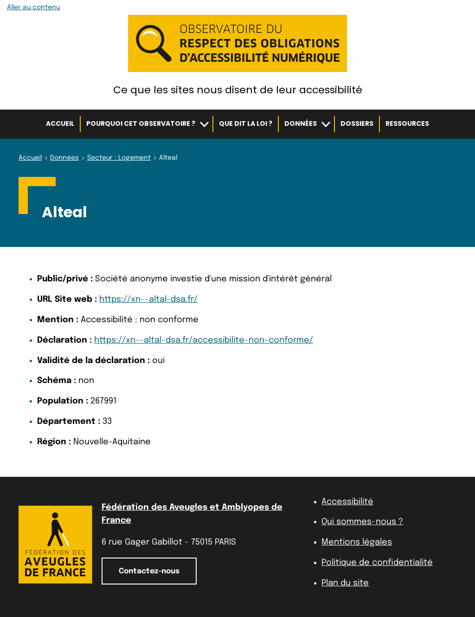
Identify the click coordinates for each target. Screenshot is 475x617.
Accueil (60, 123)
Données (300, 123)
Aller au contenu (33, 7)
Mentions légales (356, 542)
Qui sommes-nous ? (362, 522)
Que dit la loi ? (245, 123)
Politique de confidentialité (377, 563)
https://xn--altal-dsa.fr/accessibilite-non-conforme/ (203, 340)
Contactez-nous (149, 571)
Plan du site (345, 583)
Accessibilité (347, 502)
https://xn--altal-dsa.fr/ (148, 299)
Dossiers (356, 123)
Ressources (407, 123)
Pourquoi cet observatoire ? (140, 123)
